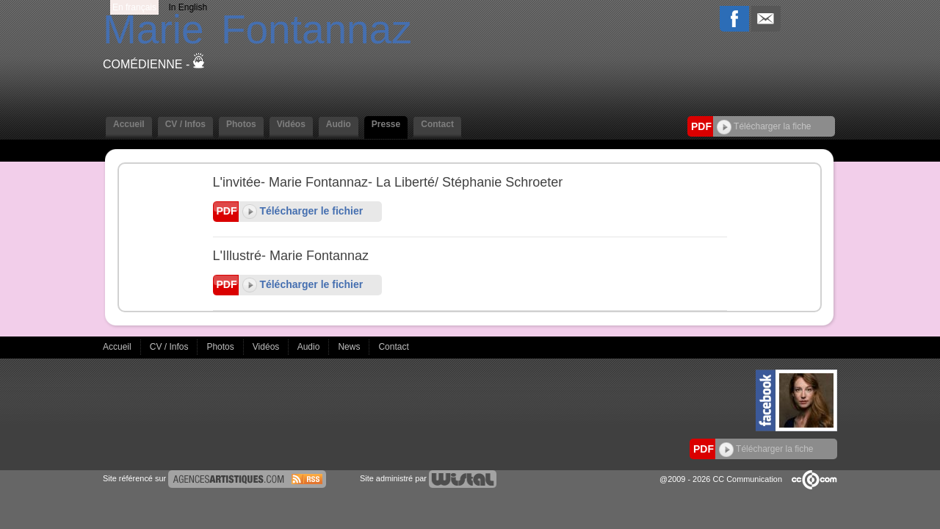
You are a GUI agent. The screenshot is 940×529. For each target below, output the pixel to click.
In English (187, 7)
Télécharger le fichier (303, 211)
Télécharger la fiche (764, 126)
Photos (241, 124)
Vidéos (291, 124)
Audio (338, 124)
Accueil (129, 124)
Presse (386, 124)
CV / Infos (185, 124)
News (350, 347)
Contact (437, 124)
